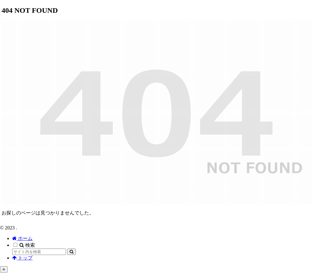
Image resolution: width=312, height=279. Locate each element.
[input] (39, 252)
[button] (71, 252)
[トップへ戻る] (4, 269)
